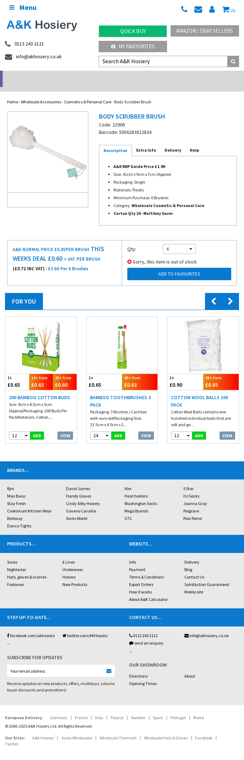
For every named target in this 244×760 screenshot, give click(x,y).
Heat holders (136, 486)
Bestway (15, 509)
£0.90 (185, 372)
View (65, 426)
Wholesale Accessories (41, 92)
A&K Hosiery (43, 728)
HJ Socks (191, 486)
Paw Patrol (192, 509)
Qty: (131, 240)
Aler (128, 479)
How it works (140, 582)
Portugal (178, 708)
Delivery (191, 552)
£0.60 (64, 372)
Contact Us (194, 567)
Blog (188, 560)
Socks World (76, 509)
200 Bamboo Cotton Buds (39, 388)
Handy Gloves (78, 486)
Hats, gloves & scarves (26, 567)
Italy (99, 708)
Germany (58, 708)
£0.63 (41, 372)
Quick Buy (133, 31)
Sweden (138, 708)
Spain (158, 708)
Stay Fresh (16, 494)
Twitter (11, 734)
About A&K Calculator (148, 590)
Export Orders (141, 575)
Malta (198, 708)
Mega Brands (136, 501)
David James (78, 479)
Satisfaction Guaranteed (206, 575)
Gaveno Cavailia (81, 501)
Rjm (10, 479)
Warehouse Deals (152, 77)
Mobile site (193, 582)
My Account (92, 77)
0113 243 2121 (143, 626)
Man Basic (16, 486)
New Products (74, 575)
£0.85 (221, 372)
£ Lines (68, 552)
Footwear (15, 575)
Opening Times (143, 674)
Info (132, 552)
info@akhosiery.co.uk (206, 626)
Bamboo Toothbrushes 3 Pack (120, 392)
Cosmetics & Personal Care (87, 92)
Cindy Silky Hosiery (83, 494)
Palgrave (191, 501)
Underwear (72, 560)
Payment (137, 560)
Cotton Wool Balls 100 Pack (199, 392)
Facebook (203, 728)
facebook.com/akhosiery (31, 626)
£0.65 (17, 372)
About (189, 666)
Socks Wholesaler (76, 728)
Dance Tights (19, 516)
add (37, 426)
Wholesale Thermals (118, 728)
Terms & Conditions (146, 567)
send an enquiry (146, 633)
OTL (128, 509)
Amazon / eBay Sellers (204, 30)
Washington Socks (140, 494)
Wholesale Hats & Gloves (166, 728)
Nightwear (16, 560)
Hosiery (69, 567)
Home (12, 92)
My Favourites (133, 46)
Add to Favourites (179, 264)
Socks (12, 552)
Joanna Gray (195, 494)
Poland (117, 708)
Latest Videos (213, 77)
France (81, 708)
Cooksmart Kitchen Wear (29, 501)
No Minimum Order (30, 77)
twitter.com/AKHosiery (85, 626)
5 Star (188, 479)
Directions (138, 666)
